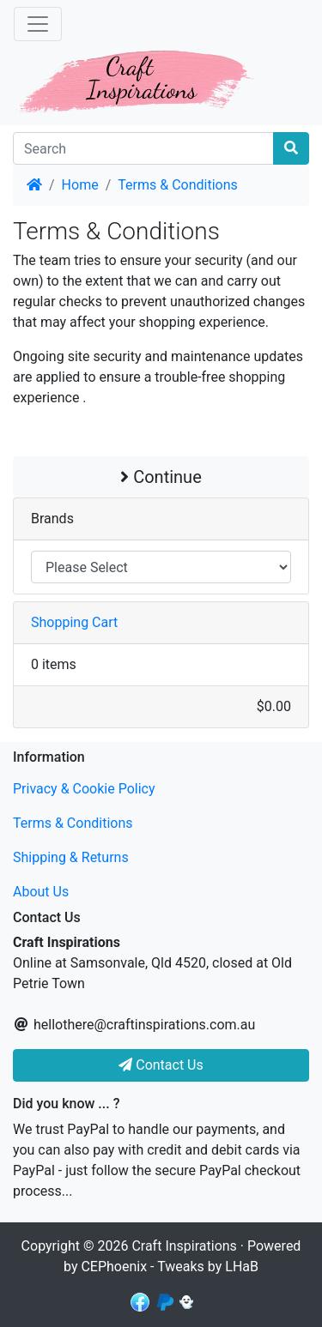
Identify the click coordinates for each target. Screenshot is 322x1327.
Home (80, 185)
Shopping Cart (74, 622)
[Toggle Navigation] (38, 24)
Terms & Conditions (178, 185)
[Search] (143, 148)
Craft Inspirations (183, 1246)
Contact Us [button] (161, 1065)
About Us (41, 892)
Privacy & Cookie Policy (84, 789)
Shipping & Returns (71, 857)
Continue (161, 477)
